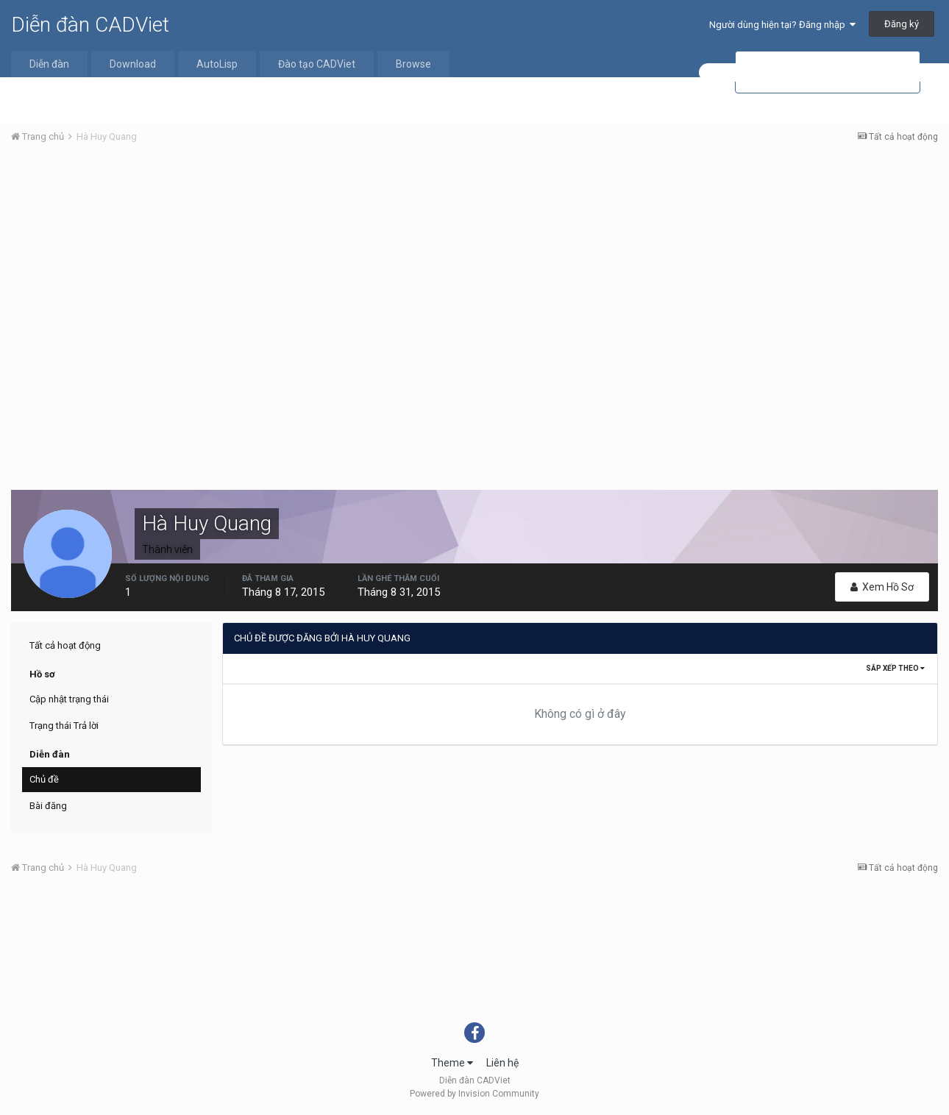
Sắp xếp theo (895, 668)
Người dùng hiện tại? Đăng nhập (782, 24)
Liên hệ (502, 1063)
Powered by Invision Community (474, 1094)
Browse (413, 64)
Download (133, 64)
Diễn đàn (49, 64)
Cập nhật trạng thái (69, 699)
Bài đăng (48, 805)
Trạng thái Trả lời (64, 725)
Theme (452, 1063)
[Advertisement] (474, 265)
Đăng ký (901, 23)
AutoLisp (217, 64)
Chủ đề (44, 779)
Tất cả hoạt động (65, 645)
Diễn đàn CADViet (90, 25)
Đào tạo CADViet (316, 64)
